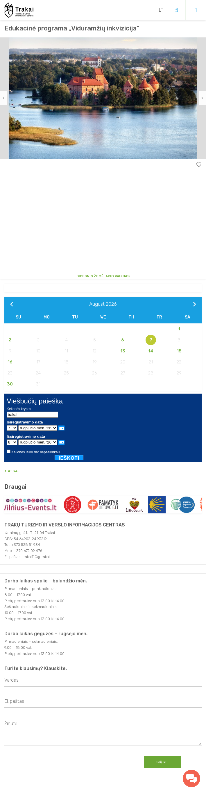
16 (10, 362)
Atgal (11, 471)
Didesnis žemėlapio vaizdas (103, 276)
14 (150, 351)
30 (10, 384)
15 (179, 351)
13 (122, 351)
